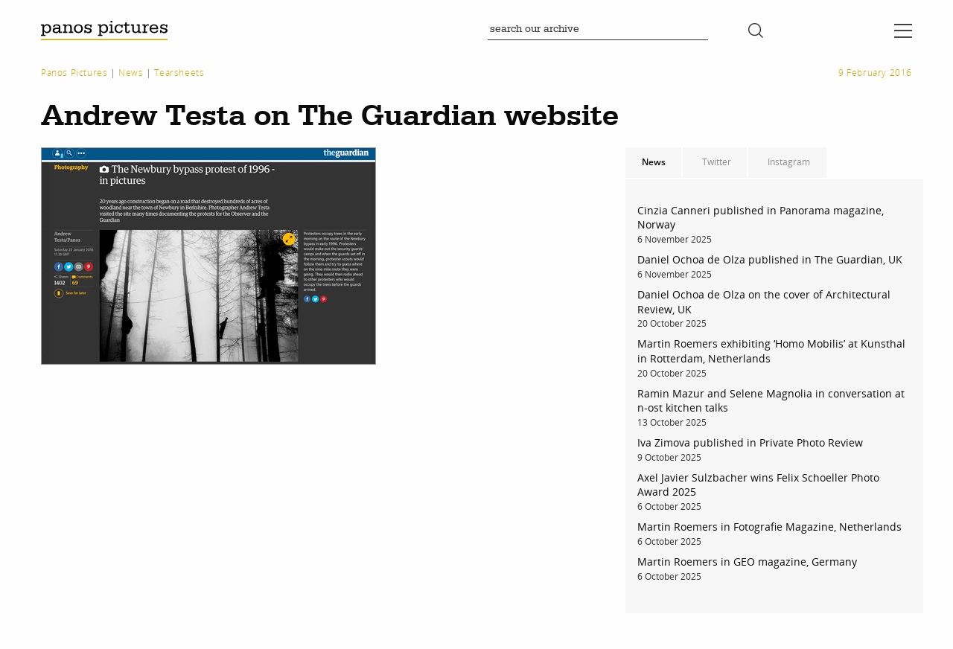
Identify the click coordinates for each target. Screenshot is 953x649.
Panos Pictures (74, 72)
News (130, 72)
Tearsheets (179, 72)
